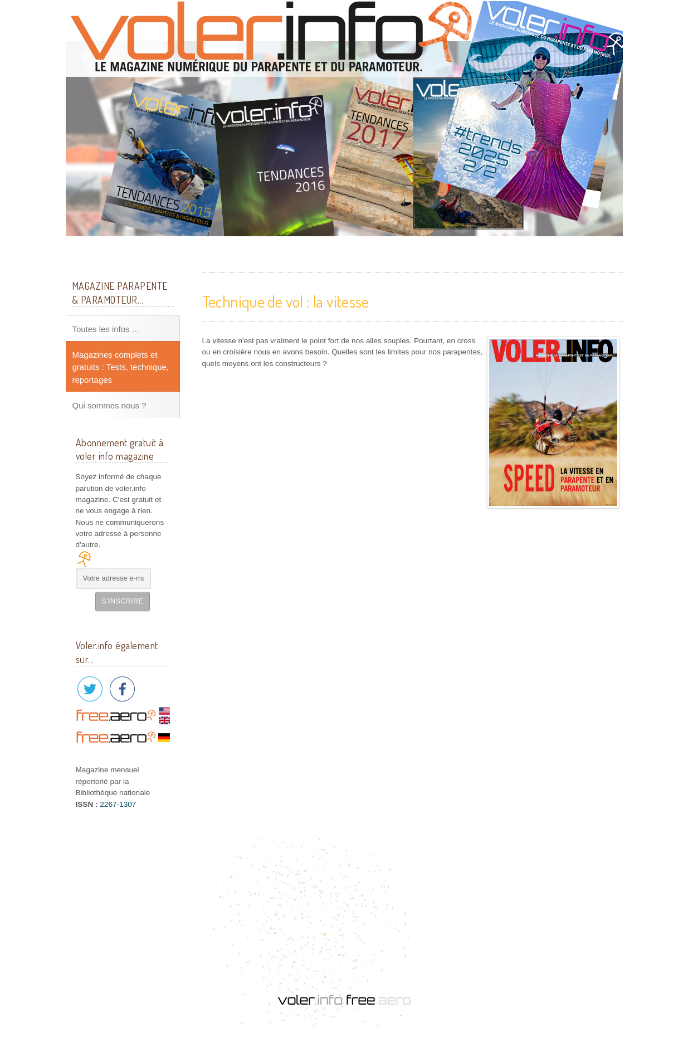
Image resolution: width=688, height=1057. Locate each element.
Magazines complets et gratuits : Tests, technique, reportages (120, 367)
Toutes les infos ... (105, 329)
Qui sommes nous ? (109, 405)
